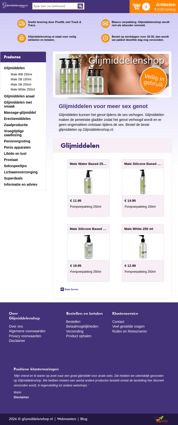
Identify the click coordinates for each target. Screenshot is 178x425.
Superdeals (13, 178)
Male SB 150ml (21, 79)
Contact (118, 322)
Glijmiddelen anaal (19, 96)
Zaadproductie (16, 125)
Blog (83, 419)
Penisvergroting (17, 141)
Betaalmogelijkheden (82, 326)
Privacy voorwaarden (25, 336)
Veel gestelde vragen (128, 326)
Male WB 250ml (21, 74)
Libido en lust (15, 154)
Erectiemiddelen (17, 119)
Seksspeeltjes (15, 166)
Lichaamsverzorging (21, 172)
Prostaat (11, 160)
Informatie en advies (20, 184)
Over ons (16, 326)
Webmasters (66, 419)
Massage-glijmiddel (20, 112)
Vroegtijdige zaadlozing (14, 133)
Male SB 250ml (21, 84)
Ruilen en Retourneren (129, 331)
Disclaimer (17, 341)
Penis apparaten (17, 147)
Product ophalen (78, 336)
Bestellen (73, 322)
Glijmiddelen (14, 68)
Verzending (75, 331)
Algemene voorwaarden (27, 331)
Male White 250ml (23, 89)
